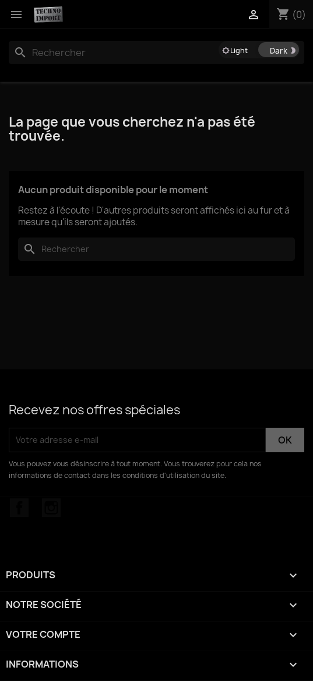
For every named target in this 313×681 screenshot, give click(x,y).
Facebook (19, 507)
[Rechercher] (156, 52)
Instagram (51, 507)
